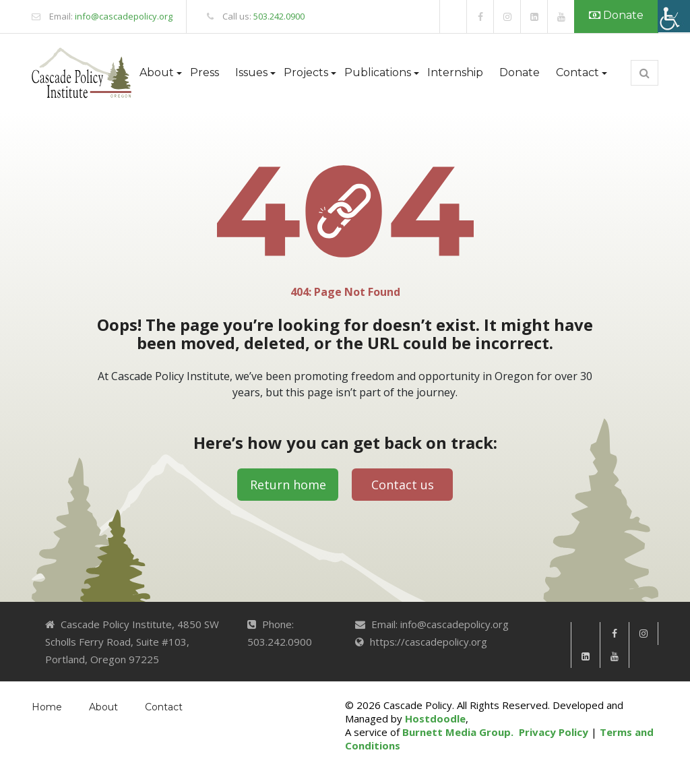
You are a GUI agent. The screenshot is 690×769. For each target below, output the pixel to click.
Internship (455, 72)
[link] (453, 16)
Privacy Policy (553, 732)
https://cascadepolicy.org (428, 641)
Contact (164, 707)
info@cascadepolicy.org (123, 16)
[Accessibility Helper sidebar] (674, 16)
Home (47, 707)
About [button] (156, 72)
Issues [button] (251, 72)
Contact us (402, 484)
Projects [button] (306, 72)
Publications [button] (377, 72)
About (103, 707)
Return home (288, 484)
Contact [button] (577, 72)
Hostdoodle (435, 718)
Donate (616, 15)
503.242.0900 (279, 16)
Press (204, 72)
